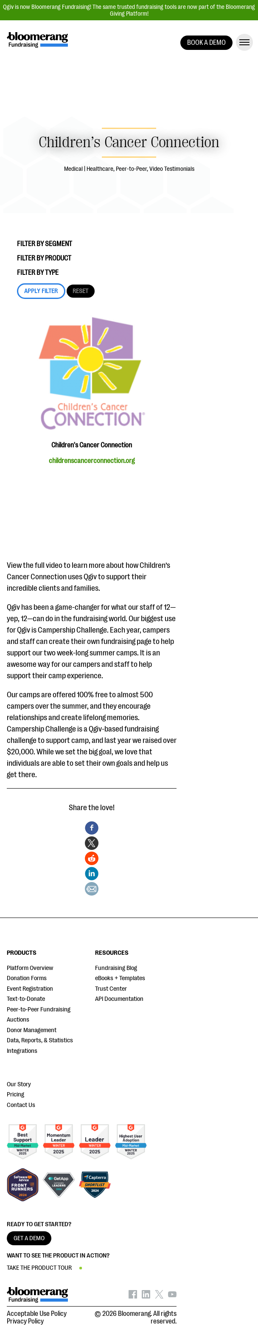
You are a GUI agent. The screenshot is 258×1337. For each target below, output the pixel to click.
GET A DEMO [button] (29, 1238)
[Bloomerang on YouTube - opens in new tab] (172, 1296)
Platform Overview (30, 968)
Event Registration (30, 988)
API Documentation (119, 999)
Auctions (18, 1019)
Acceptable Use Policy (37, 1314)
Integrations (22, 1051)
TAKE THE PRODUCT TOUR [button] (39, 1267)
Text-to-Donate (26, 999)
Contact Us (21, 1105)
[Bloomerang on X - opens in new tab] (159, 1296)
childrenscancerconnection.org (92, 461)
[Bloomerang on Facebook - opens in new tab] (133, 1296)
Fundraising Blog (116, 968)
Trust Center (111, 988)
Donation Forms (27, 978)
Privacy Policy (25, 1321)
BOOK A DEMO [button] (206, 43)
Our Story (19, 1084)
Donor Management (31, 1030)
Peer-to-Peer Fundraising (38, 1009)
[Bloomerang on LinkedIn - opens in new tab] (146, 1296)
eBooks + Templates (120, 978)
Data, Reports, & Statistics (40, 1040)
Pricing (15, 1094)
